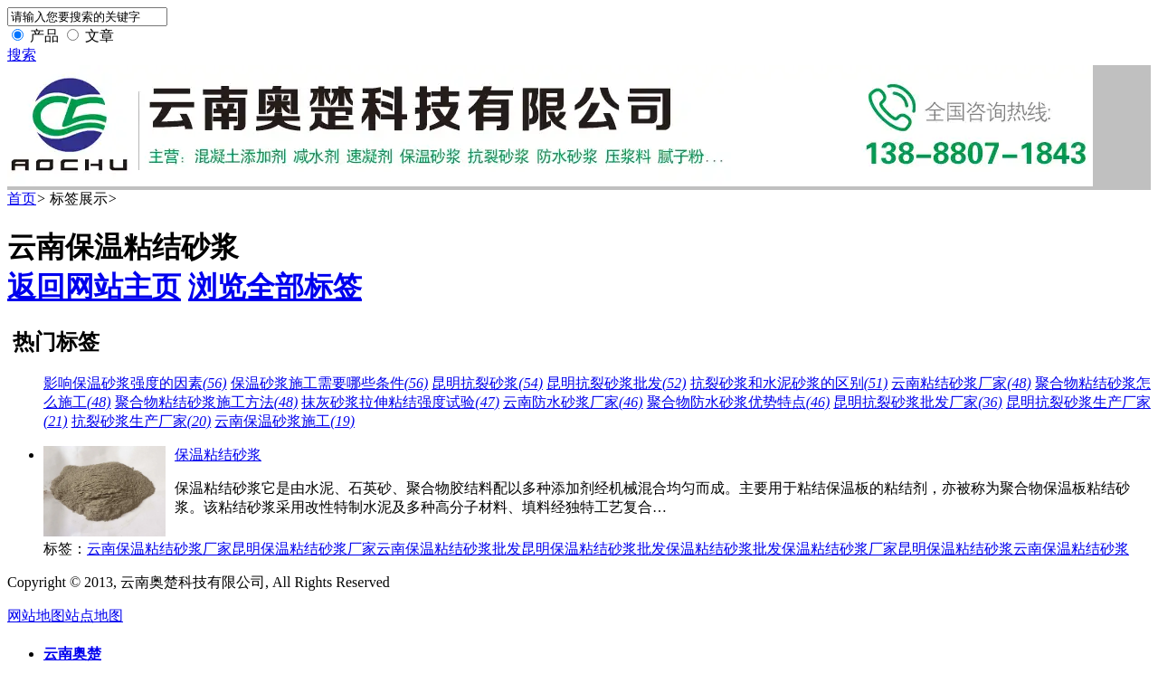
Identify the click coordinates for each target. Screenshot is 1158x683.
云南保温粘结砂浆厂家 (159, 548)
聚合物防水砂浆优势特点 (739, 402)
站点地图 (94, 615)
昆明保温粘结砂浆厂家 (304, 548)
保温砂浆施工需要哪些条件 (330, 383)
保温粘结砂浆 (218, 454)
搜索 (21, 54)
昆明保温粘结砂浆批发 (593, 548)
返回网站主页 (94, 286)
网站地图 (36, 615)
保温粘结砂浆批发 (724, 548)
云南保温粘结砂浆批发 (448, 548)
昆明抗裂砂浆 (487, 383)
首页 (21, 198)
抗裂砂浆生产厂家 (141, 421)
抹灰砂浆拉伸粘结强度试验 (400, 402)
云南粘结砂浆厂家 (961, 383)
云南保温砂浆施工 (284, 421)
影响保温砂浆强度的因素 (135, 383)
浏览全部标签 (275, 286)
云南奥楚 (72, 653)
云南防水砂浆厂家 (573, 402)
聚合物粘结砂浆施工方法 (207, 402)
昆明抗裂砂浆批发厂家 (917, 402)
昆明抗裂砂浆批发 (616, 383)
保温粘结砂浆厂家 (839, 548)
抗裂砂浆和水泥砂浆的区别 (789, 383)
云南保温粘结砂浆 (1071, 548)
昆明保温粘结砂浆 (955, 548)
